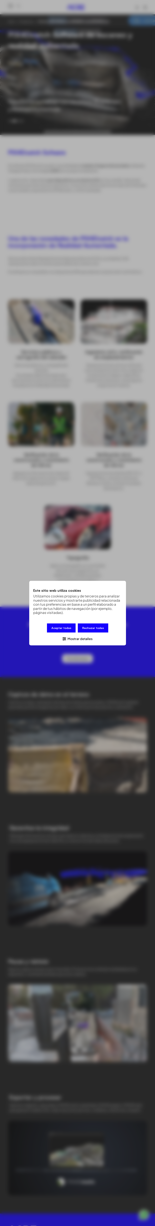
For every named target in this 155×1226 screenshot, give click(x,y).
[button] (77, 638)
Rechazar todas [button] (93, 628)
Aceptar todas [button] (61, 628)
